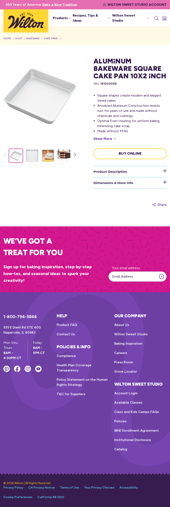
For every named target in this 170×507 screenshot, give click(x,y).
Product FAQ (67, 325)
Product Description (130, 171)
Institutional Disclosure (132, 440)
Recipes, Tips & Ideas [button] (91, 17)
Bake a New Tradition (59, 5)
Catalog (120, 449)
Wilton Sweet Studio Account (135, 5)
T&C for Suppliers (71, 394)
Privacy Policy (13, 487)
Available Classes (128, 402)
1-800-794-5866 (20, 316)
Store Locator (125, 371)
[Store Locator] (164, 18)
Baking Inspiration (128, 343)
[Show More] (104, 138)
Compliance (66, 356)
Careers (120, 353)
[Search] (156, 18)
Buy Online (130, 153)
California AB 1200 (51, 497)
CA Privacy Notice (41, 487)
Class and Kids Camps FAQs (136, 412)
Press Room (123, 362)
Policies (120, 421)
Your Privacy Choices (99, 487)
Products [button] (62, 18)
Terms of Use (69, 487)
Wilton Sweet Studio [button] (130, 17)
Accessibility (128, 487)
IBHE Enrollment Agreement (136, 430)
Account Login (126, 393)
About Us (121, 325)
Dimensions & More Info (130, 182)
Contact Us (66, 334)
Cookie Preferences (17, 497)
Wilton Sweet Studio (131, 334)
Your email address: (126, 268)
